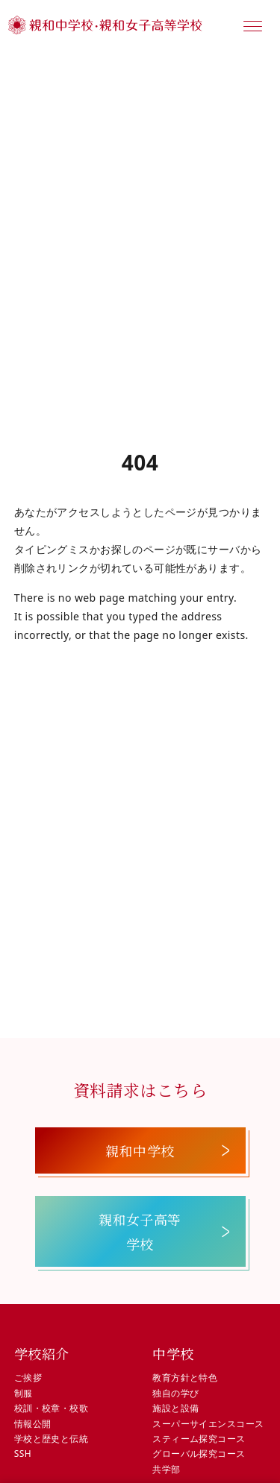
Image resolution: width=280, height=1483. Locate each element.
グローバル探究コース (198, 1453)
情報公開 (33, 1423)
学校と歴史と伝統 (51, 1438)
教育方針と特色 (184, 1377)
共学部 (166, 1469)
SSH (22, 1453)
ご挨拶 (28, 1377)
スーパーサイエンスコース (208, 1423)
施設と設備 (175, 1408)
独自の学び (175, 1393)
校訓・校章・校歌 (51, 1408)
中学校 (172, 1353)
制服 (23, 1393)
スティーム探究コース (198, 1438)
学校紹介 (41, 1353)
